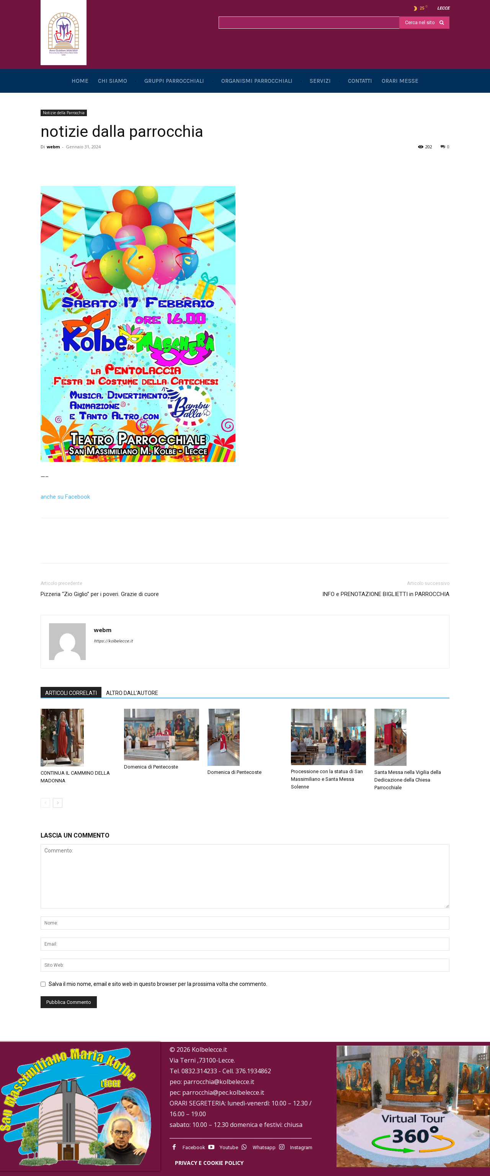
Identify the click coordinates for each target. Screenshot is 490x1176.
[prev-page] (45, 803)
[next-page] (57, 803)
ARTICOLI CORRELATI (71, 693)
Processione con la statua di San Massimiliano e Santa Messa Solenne (327, 779)
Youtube (229, 1147)
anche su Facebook (65, 496)
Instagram (301, 1147)
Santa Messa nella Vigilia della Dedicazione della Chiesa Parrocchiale (407, 779)
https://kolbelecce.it (113, 641)
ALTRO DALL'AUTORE (132, 693)
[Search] (424, 22)
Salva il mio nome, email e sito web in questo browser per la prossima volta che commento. (158, 984)
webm (53, 146)
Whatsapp (264, 1147)
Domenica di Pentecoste (151, 767)
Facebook (194, 1147)
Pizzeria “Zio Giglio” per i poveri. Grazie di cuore (100, 594)
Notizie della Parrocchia (64, 112)
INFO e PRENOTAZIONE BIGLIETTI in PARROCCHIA (385, 594)
